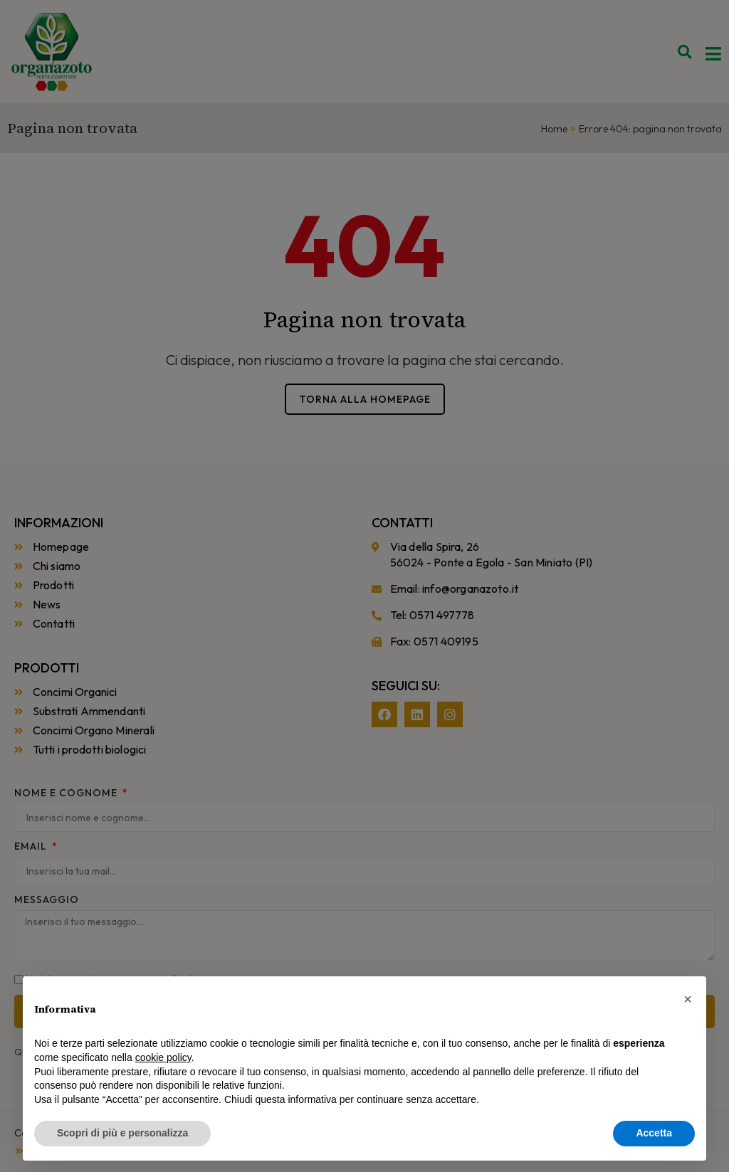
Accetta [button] (654, 1133)
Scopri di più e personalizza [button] (122, 1133)
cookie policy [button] (163, 1057)
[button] (687, 999)
